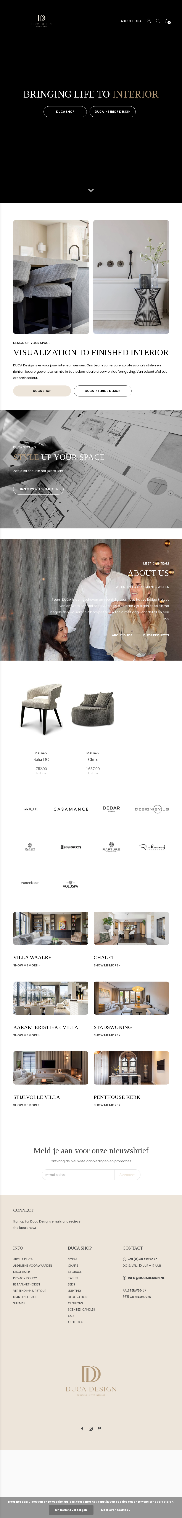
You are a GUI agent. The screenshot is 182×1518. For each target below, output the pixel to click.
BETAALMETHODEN (26, 1284)
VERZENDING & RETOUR (29, 1291)
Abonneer (127, 1174)
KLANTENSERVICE (25, 1297)
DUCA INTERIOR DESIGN (112, 111)
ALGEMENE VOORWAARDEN (32, 1265)
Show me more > (26, 965)
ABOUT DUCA (131, 21)
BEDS (71, 1284)
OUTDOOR (76, 1322)
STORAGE (75, 1272)
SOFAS (72, 1259)
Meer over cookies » (115, 1510)
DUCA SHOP (65, 111)
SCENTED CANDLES (81, 1309)
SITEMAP (19, 1303)
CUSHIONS (75, 1303)
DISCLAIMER (21, 1272)
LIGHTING (74, 1291)
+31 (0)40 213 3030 (143, 1259)
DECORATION (77, 1297)
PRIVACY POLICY (25, 1278)
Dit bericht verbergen (71, 1510)
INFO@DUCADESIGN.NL (146, 1278)
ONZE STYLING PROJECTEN (38, 489)
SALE (71, 1316)
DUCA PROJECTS (156, 635)
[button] (16, 20)
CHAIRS (73, 1265)
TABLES (73, 1278)
